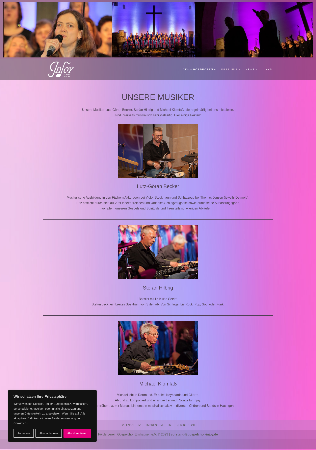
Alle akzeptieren (77, 433)
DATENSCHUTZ (131, 425)
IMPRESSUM (154, 425)
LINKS (267, 69)
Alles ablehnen (48, 433)
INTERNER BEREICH (181, 425)
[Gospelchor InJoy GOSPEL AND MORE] (63, 69)
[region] (52, 416)
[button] (214, 69)
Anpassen (23, 433)
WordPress (84, 445)
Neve (47, 445)
